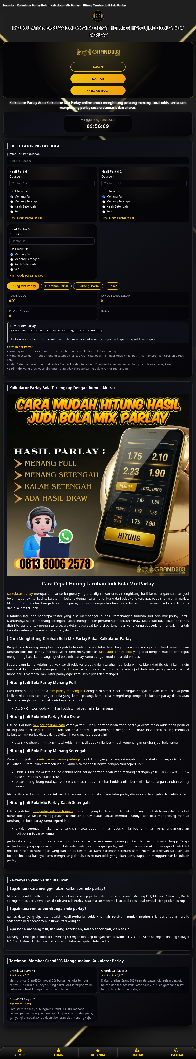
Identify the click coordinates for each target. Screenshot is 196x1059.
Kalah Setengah (23, 206)
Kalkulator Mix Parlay (65, 5)
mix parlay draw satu (49, 725)
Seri (15, 211)
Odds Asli (15, 176)
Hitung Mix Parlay (23, 286)
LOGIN (98, 67)
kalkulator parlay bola (115, 651)
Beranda (8, 5)
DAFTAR (98, 79)
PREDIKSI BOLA (98, 90)
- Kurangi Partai (88, 286)
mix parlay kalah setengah (53, 811)
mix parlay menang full (67, 691)
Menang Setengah (24, 201)
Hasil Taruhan (18, 191)
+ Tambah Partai (56, 286)
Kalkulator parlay (20, 593)
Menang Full (20, 196)
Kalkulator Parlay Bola (32, 5)
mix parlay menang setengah (61, 759)
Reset (112, 286)
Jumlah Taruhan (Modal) (23, 154)
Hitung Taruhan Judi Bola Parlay (104, 5)
